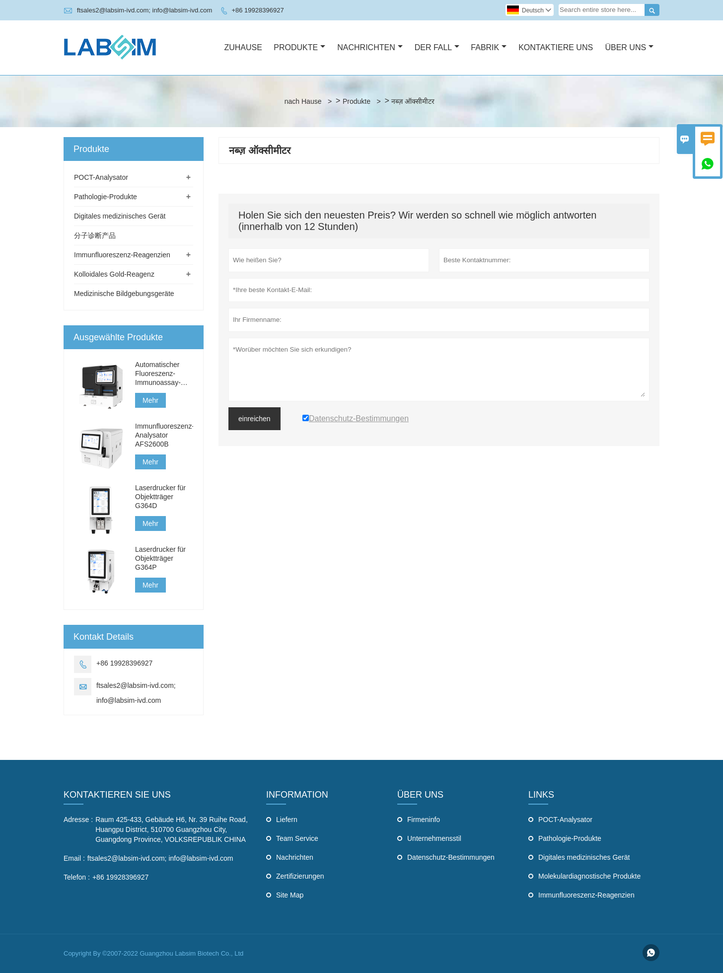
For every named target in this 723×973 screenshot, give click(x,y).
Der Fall (437, 47)
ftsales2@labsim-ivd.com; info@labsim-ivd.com (145, 10)
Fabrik (488, 47)
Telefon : (77, 877)
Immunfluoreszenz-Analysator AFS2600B (164, 435)
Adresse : (78, 819)
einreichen (254, 419)
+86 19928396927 (257, 10)
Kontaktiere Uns (555, 47)
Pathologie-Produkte (105, 197)
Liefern (286, 819)
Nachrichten (369, 47)
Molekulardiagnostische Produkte (589, 876)
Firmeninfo (423, 819)
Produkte (299, 47)
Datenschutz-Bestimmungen (451, 857)
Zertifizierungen (300, 876)
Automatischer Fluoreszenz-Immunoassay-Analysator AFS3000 (158, 374)
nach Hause (303, 101)
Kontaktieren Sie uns (117, 795)
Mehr (150, 400)
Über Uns (629, 47)
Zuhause (243, 47)
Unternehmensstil (434, 838)
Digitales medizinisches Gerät (119, 216)
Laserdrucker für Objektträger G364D (160, 497)
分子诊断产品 (95, 235)
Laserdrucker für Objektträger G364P (160, 558)
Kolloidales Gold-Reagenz (114, 274)
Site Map (289, 895)
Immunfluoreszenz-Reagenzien (122, 255)
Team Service (297, 838)
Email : (74, 858)
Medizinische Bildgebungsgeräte (124, 294)
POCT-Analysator (101, 177)
